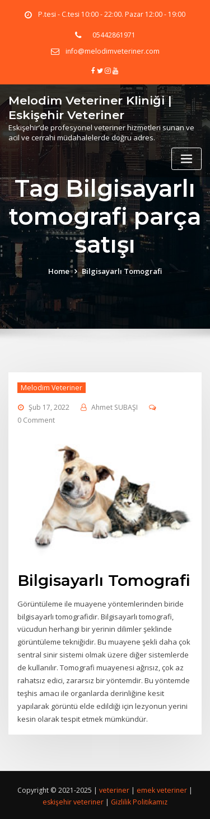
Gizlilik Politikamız (139, 800)
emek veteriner (162, 788)
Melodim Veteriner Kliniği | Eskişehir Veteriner (89, 106)
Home (58, 271)
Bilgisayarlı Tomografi (122, 271)
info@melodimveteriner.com (113, 51)
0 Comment (36, 419)
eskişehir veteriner (73, 800)
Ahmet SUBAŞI (114, 407)
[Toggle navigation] (186, 157)
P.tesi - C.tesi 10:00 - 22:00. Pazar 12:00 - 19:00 (112, 14)
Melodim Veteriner (51, 387)
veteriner (114, 788)
